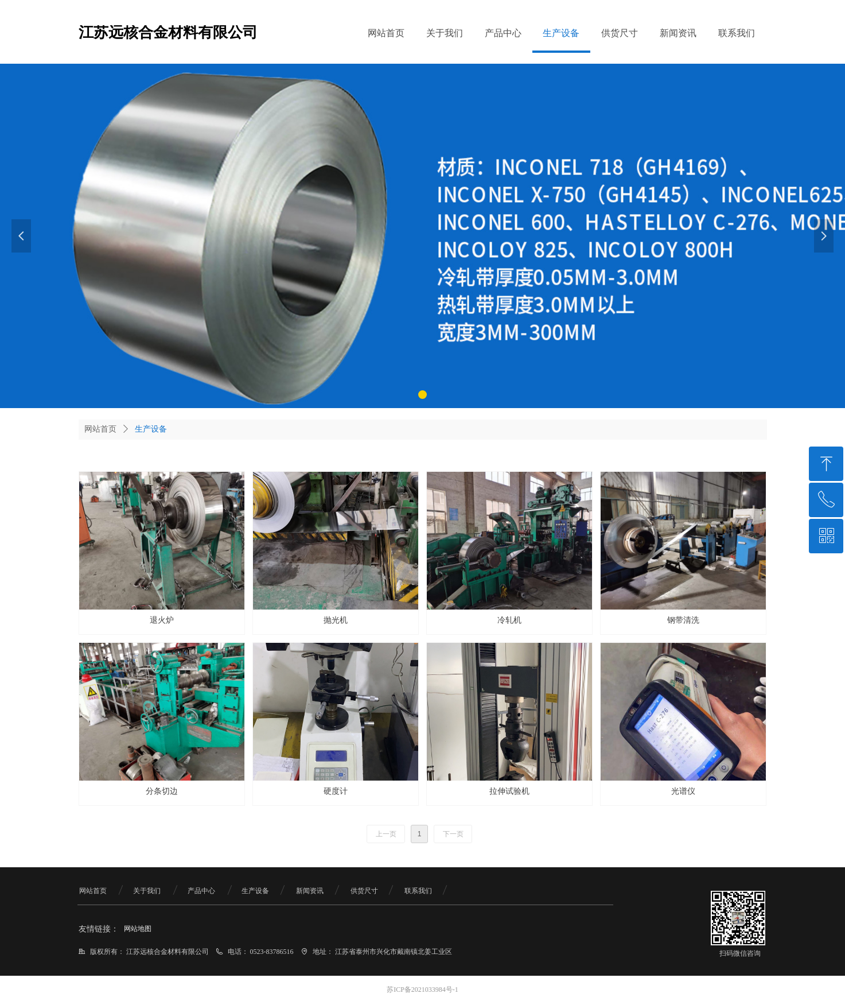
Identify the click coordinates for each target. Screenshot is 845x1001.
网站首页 (100, 429)
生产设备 (151, 429)
